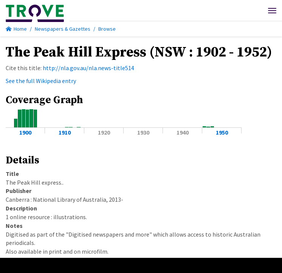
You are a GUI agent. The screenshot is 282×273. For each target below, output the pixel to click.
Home (16, 28)
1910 (65, 132)
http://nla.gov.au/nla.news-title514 (88, 68)
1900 (25, 132)
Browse (107, 28)
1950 (222, 132)
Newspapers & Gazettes (62, 28)
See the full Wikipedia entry (41, 81)
